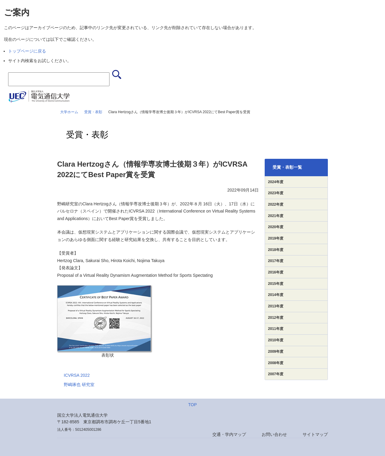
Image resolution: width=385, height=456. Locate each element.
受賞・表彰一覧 (287, 167)
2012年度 (275, 318)
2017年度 (275, 261)
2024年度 (275, 182)
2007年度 (275, 374)
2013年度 (275, 306)
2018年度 (275, 250)
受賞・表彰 (93, 112)
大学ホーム (69, 112)
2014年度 (275, 295)
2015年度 (275, 284)
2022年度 (275, 204)
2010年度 (275, 340)
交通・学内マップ (229, 434)
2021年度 (275, 216)
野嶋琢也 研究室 (79, 384)
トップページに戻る (27, 51)
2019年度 (275, 238)
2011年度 (275, 329)
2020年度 (275, 227)
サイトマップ (315, 434)
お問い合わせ (274, 434)
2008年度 (275, 363)
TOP (192, 404)
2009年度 (275, 351)
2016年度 (275, 272)
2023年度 (275, 193)
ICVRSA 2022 (77, 375)
